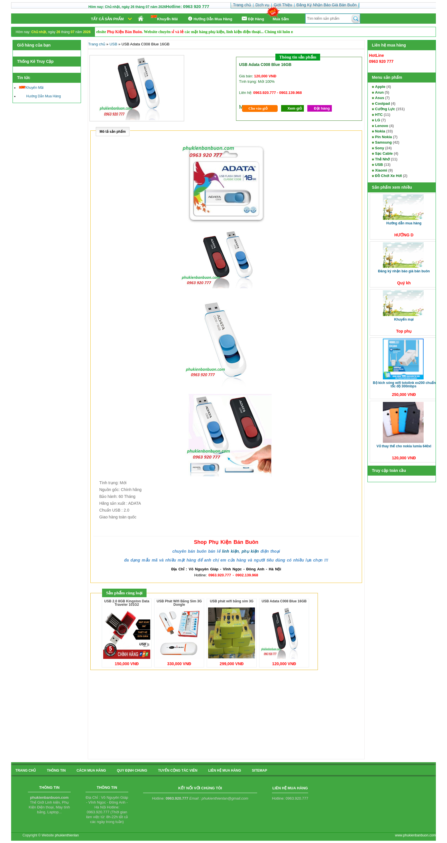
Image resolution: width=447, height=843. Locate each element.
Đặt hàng (322, 108)
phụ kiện (250, 551)
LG (377, 120)
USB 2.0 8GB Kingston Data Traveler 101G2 (126, 603)
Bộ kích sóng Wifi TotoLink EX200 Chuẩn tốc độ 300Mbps (404, 384)
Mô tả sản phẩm (112, 132)
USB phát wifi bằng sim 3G (231, 601)
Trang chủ (96, 44)
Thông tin (56, 770)
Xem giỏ (295, 108)
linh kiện (230, 551)
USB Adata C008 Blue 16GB (284, 601)
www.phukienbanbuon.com (415, 835)
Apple (380, 86)
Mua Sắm (281, 19)
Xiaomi (381, 170)
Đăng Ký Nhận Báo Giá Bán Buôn (404, 271)
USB (379, 164)
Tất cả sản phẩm (107, 19)
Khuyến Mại (404, 319)
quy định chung (132, 770)
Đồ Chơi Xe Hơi (388, 176)
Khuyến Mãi (164, 18)
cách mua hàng (91, 770)
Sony (379, 148)
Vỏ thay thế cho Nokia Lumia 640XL (404, 446)
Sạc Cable (384, 153)
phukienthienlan (67, 835)
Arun (379, 92)
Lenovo (381, 126)
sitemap (259, 770)
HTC (379, 114)
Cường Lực (385, 109)
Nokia (380, 131)
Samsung (383, 142)
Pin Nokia (383, 137)
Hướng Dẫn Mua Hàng (209, 18)
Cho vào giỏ (258, 108)
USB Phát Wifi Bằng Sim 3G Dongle (179, 603)
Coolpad (382, 103)
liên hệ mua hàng (224, 770)
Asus (379, 98)
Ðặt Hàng (252, 18)
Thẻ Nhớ (382, 159)
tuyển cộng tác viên (177, 770)
